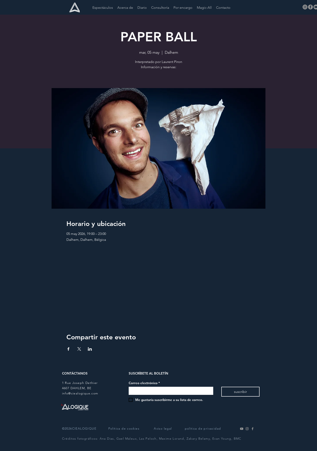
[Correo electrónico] (170, 391)
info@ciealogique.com (80, 393)
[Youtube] (242, 429)
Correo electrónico (144, 383)
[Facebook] (310, 7)
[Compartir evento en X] (79, 349)
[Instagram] (305, 7)
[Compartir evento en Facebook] (68, 349)
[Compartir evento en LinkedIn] (90, 349)
